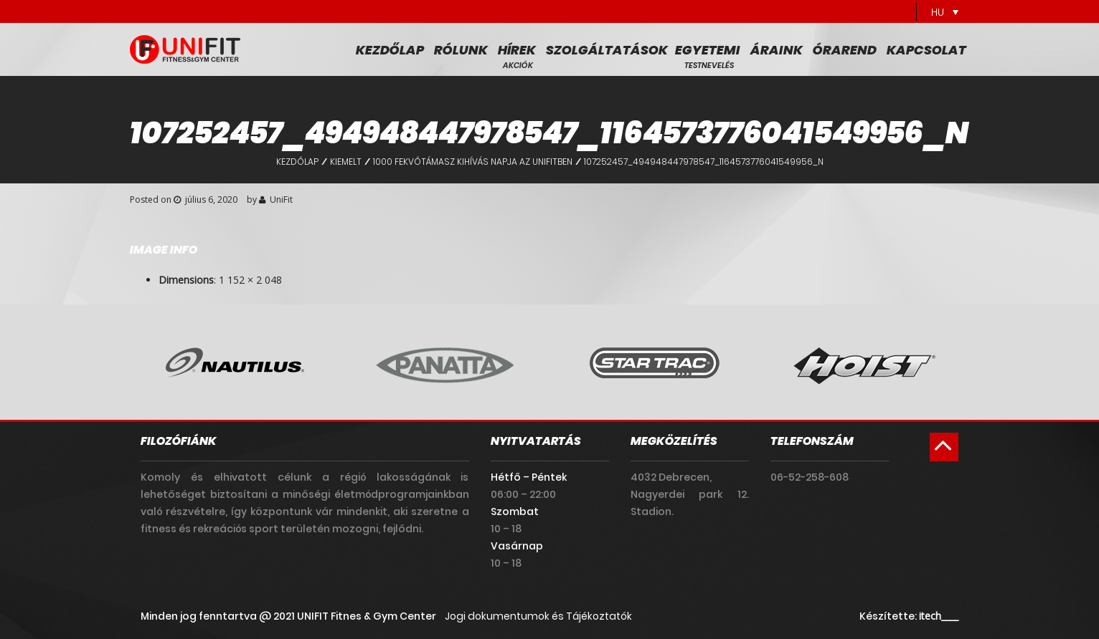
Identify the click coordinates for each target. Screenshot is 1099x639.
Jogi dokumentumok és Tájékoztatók (538, 616)
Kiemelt (346, 161)
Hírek (517, 50)
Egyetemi (707, 50)
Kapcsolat (926, 50)
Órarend (845, 50)
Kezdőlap (390, 50)
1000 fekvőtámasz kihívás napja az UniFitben (472, 161)
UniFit (281, 199)
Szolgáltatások (607, 50)
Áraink (776, 50)
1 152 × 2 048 (250, 280)
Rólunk (461, 50)
